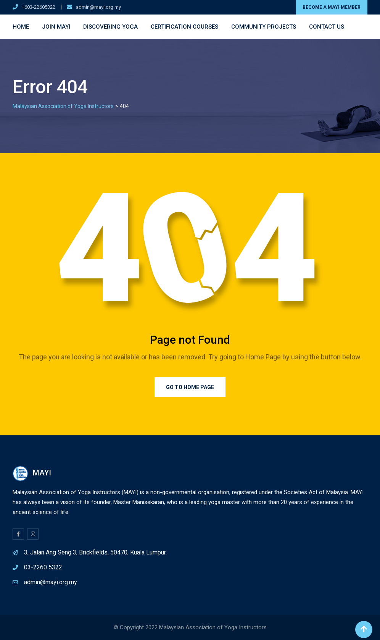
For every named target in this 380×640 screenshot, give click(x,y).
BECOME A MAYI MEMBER (332, 7)
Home (21, 26)
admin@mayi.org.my (98, 7)
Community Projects (263, 26)
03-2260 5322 (43, 567)
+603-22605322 (38, 7)
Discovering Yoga (110, 26)
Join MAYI (56, 26)
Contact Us (326, 26)
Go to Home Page (190, 387)
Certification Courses (184, 26)
